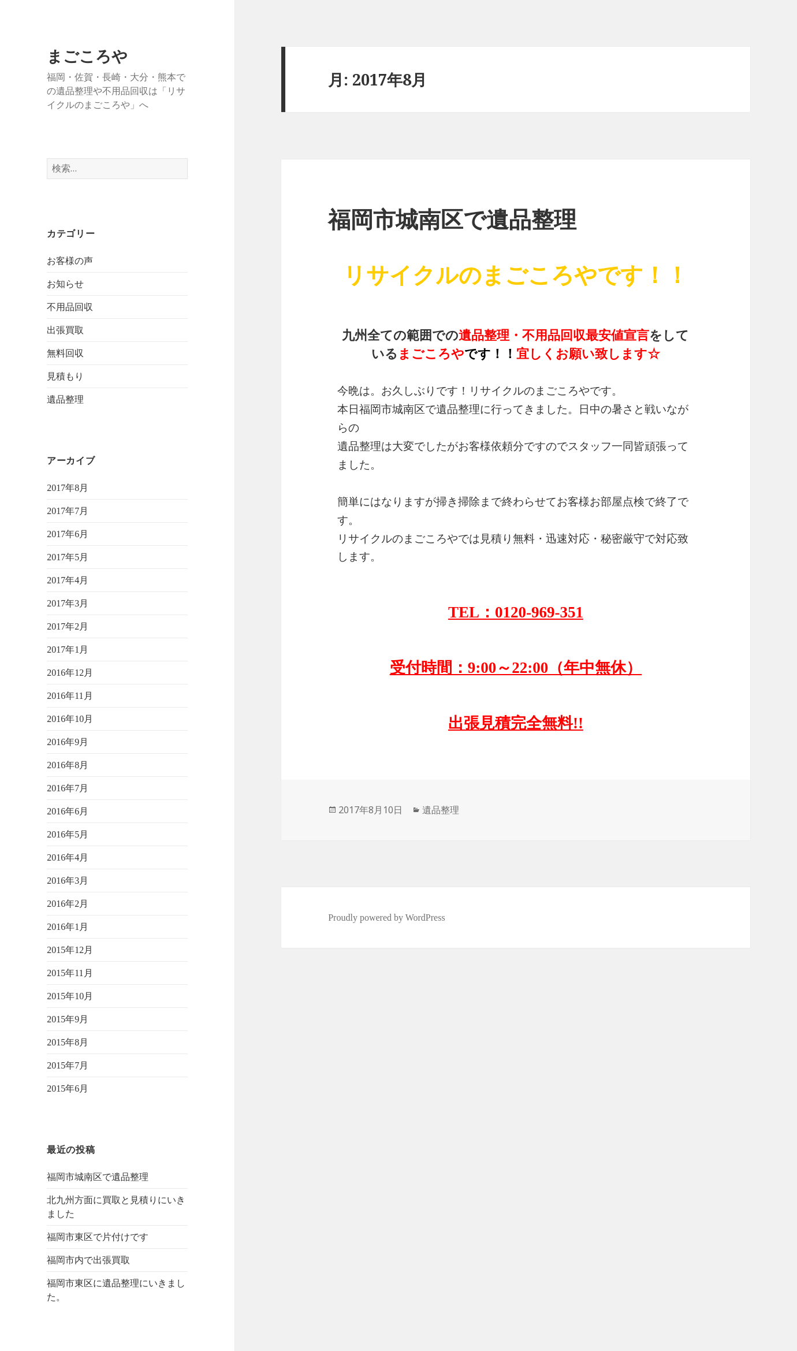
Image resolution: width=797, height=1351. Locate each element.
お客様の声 (70, 261)
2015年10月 (70, 996)
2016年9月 (67, 742)
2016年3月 (67, 880)
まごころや (87, 55)
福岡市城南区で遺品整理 (97, 1177)
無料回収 (65, 353)
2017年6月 (67, 534)
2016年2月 (67, 904)
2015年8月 (67, 1042)
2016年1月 (67, 927)
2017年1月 (67, 649)
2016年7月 (67, 788)
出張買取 (65, 330)
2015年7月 (67, 1065)
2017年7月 (67, 511)
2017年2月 (67, 626)
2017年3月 (67, 603)
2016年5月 (67, 834)
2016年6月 (67, 811)
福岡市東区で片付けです (97, 1237)
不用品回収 (70, 307)
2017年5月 (67, 557)
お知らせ (65, 284)
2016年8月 (67, 765)
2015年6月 (67, 1088)
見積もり (65, 376)
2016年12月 (70, 673)
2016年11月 (69, 696)
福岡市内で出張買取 (88, 1260)
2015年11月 (69, 973)
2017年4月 (67, 580)
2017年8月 (67, 488)
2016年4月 (67, 857)
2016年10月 (70, 719)
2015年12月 (70, 950)
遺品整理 (65, 399)
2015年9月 (67, 1019)
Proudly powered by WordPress (386, 917)
